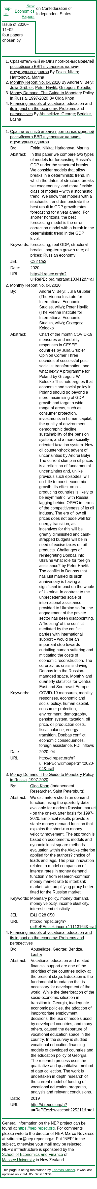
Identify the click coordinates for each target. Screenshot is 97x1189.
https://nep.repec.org (36, 1128)
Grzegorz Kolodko (75, 87)
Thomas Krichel (63, 1170)
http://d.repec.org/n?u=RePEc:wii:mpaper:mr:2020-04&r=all (66, 763)
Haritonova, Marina (27, 77)
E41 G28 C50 (42, 915)
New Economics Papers (24, 11)
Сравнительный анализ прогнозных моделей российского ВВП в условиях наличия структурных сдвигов (52, 66)
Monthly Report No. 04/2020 (35, 82)
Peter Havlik (46, 87)
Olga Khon (64, 98)
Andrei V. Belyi (80, 82)
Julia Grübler (21, 87)
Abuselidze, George (57, 114)
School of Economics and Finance (32, 1154)
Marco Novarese (79, 1133)
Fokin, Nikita (67, 72)
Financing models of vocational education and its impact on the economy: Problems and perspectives (51, 108)
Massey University (18, 1160)
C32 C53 (38, 261)
